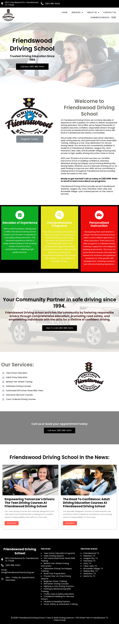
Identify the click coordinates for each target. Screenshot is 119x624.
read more (11, 523)
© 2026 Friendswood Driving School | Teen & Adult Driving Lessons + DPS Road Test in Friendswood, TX (59, 617)
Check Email (59, 620)
